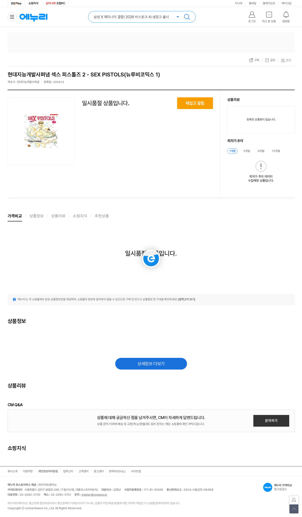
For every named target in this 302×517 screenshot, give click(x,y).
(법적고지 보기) (186, 299)
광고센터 (99, 471)
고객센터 (83, 471)
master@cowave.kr (94, 494)
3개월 (246, 151)
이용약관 (28, 471)
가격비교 (15, 216)
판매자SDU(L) (117, 471)
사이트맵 (136, 471)
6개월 (261, 151)
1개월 (232, 151)
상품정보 (36, 216)
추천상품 (102, 216)
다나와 (238, 3)
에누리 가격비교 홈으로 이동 (33, 16)
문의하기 (271, 421)
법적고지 (68, 471)
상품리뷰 (58, 216)
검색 (187, 17)
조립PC (55, 3)
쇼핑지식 (33, 3)
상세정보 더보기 (151, 363)
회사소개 (12, 471)
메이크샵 (286, 3)
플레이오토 (269, 3)
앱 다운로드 (279, 487)
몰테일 (252, 3)
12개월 (276, 151)
